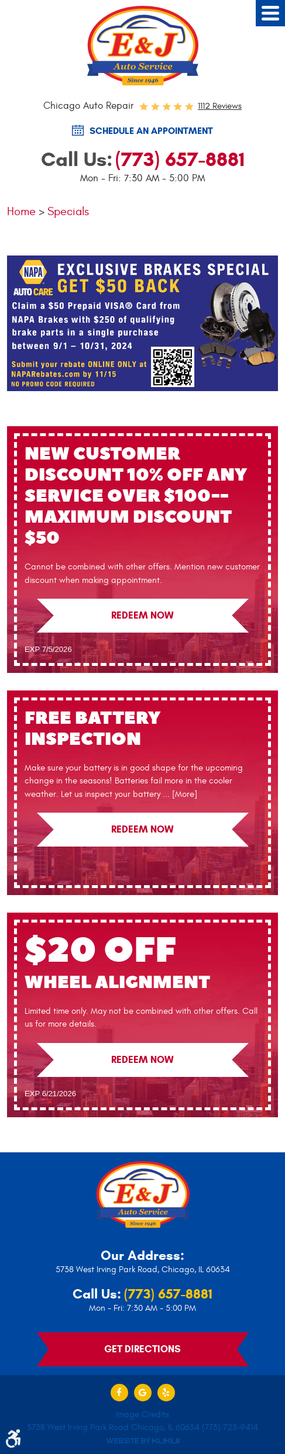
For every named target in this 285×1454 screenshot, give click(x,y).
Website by (142, 1440)
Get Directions (142, 1349)
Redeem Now (142, 615)
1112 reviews (220, 106)
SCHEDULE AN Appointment (151, 130)
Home (21, 211)
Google (143, 1392)
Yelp (166, 1392)
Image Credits (142, 1415)
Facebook (119, 1392)
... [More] (178, 794)
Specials (68, 211)
